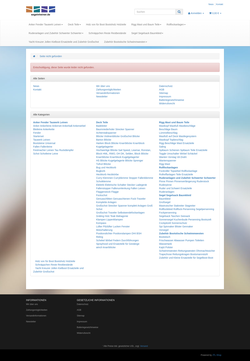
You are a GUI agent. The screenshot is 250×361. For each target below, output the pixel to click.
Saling (162, 146)
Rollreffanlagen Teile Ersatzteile (176, 174)
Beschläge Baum (168, 129)
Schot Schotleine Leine (45, 153)
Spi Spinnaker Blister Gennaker (176, 226)
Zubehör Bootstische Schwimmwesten (125, 41)
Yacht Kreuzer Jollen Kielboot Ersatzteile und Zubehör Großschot (64, 41)
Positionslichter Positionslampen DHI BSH (118, 233)
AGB (161, 89)
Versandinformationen (108, 93)
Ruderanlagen (166, 191)
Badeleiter (101, 125)
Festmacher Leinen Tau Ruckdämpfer (53, 150)
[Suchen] (155, 12)
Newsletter (102, 96)
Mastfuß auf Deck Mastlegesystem (177, 136)
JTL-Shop (216, 355)
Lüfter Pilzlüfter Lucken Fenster (113, 226)
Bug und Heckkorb (106, 167)
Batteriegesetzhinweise (171, 100)
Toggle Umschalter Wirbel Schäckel (178, 153)
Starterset (38, 136)
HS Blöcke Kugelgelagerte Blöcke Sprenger (119, 160)
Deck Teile (74, 24)
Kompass (101, 223)
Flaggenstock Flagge (107, 191)
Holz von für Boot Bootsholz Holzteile (106, 24)
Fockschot (101, 195)
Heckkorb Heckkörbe (107, 174)
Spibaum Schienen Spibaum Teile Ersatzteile (183, 150)
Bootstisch (164, 237)
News (211, 4)
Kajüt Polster (166, 247)
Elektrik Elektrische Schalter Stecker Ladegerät (121, 184)
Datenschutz (166, 86)
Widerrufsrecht (167, 103)
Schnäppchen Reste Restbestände (107, 33)
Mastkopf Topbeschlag (171, 139)
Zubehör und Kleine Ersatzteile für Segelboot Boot (186, 257)
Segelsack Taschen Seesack (174, 216)
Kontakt (219, 4)
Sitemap (163, 93)
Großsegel (164, 202)
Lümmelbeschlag (168, 132)
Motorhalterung (104, 230)
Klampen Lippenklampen (109, 219)
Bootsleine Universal (44, 143)
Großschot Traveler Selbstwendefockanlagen (120, 212)
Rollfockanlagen (176, 24)
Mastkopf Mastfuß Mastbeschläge (177, 125)
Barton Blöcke (103, 139)
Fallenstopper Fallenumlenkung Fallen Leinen (120, 188)
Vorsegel (163, 230)
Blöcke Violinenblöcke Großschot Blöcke (118, 136)
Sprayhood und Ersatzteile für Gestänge (117, 243)
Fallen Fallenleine (42, 146)
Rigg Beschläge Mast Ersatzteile (176, 143)
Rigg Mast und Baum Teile (146, 24)
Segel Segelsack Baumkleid (147, 33)
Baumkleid (164, 198)
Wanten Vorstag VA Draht (172, 157)
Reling (99, 237)
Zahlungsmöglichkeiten (108, 89)
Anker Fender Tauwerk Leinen (46, 24)
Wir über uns (103, 86)
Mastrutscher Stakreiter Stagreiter (177, 205)
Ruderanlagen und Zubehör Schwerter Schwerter (56, 33)
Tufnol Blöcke (103, 164)
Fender (37, 132)
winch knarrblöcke (106, 247)
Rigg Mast (164, 164)
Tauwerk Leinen (41, 139)
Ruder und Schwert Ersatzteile (175, 188)
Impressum (165, 96)
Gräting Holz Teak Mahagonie (112, 216)
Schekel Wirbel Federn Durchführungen (117, 240)
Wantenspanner (167, 160)
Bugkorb (100, 171)
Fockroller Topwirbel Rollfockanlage (178, 171)
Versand (144, 346)
